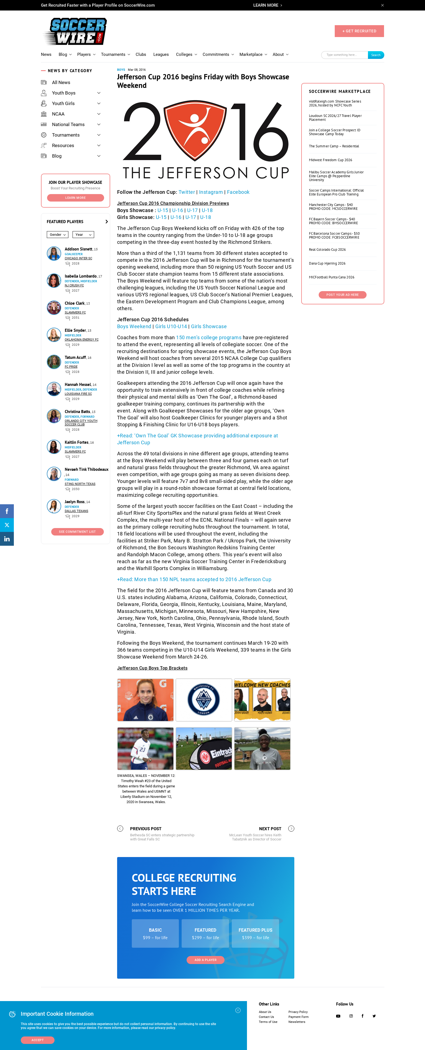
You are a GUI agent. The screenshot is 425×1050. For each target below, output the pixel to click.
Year (79, 235)
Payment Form (299, 1017)
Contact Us (266, 1017)
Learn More (75, 198)
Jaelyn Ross (75, 501)
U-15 (163, 210)
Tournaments (113, 54)
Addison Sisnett (79, 249)
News (46, 54)
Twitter (187, 192)
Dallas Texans (76, 511)
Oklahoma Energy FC (82, 339)
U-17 (192, 210)
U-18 (207, 210)
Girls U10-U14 (171, 326)
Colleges (184, 54)
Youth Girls (58, 103)
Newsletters (297, 1022)
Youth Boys (58, 93)
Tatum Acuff (76, 357)
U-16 (177, 210)
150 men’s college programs (208, 337)
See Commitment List (77, 532)
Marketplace (250, 54)
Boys (121, 70)
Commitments (216, 54)
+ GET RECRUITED (359, 31)
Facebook (238, 192)
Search (376, 55)
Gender (55, 235)
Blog (63, 54)
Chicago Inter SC (78, 258)
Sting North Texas (80, 484)
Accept (38, 1040)
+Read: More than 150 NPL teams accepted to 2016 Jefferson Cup (194, 579)
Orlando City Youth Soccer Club (81, 422)
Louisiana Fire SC (78, 394)
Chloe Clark (75, 303)
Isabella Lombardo (81, 276)
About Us (265, 1012)
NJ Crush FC (74, 285)
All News (55, 82)
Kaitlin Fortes (77, 442)
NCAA (53, 114)
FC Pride (71, 367)
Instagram (211, 192)
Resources (57, 145)
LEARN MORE (265, 5)
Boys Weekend (134, 326)
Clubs (141, 54)
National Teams (63, 124)
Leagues (161, 54)
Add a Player (206, 960)
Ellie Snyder (76, 330)
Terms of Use (268, 1022)
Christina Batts (78, 411)
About (278, 54)
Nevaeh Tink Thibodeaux (87, 469)
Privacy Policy (298, 1012)
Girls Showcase (209, 326)
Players (84, 54)
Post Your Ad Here (342, 295)
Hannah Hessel (78, 384)
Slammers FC (75, 312)
